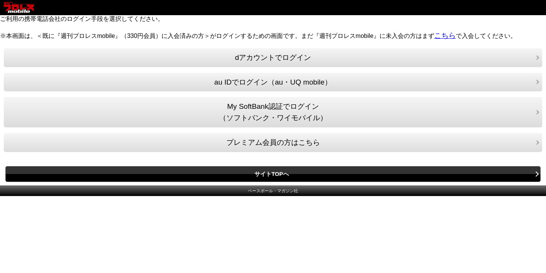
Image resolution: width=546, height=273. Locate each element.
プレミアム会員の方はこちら (273, 142)
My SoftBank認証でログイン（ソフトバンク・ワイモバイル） (273, 112)
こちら (445, 35)
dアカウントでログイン (273, 57)
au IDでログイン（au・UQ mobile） (273, 82)
